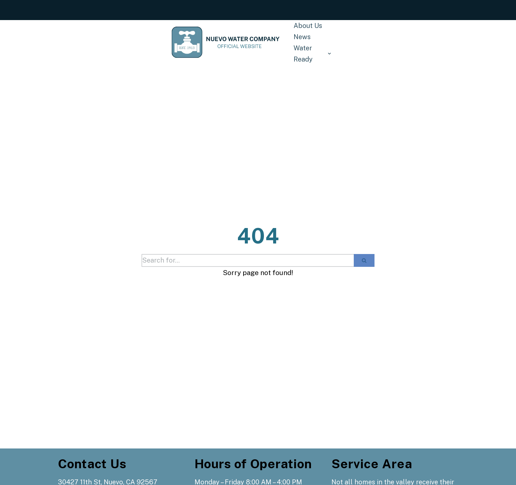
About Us (308, 26)
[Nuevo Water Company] (226, 42)
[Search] (248, 260)
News (302, 37)
